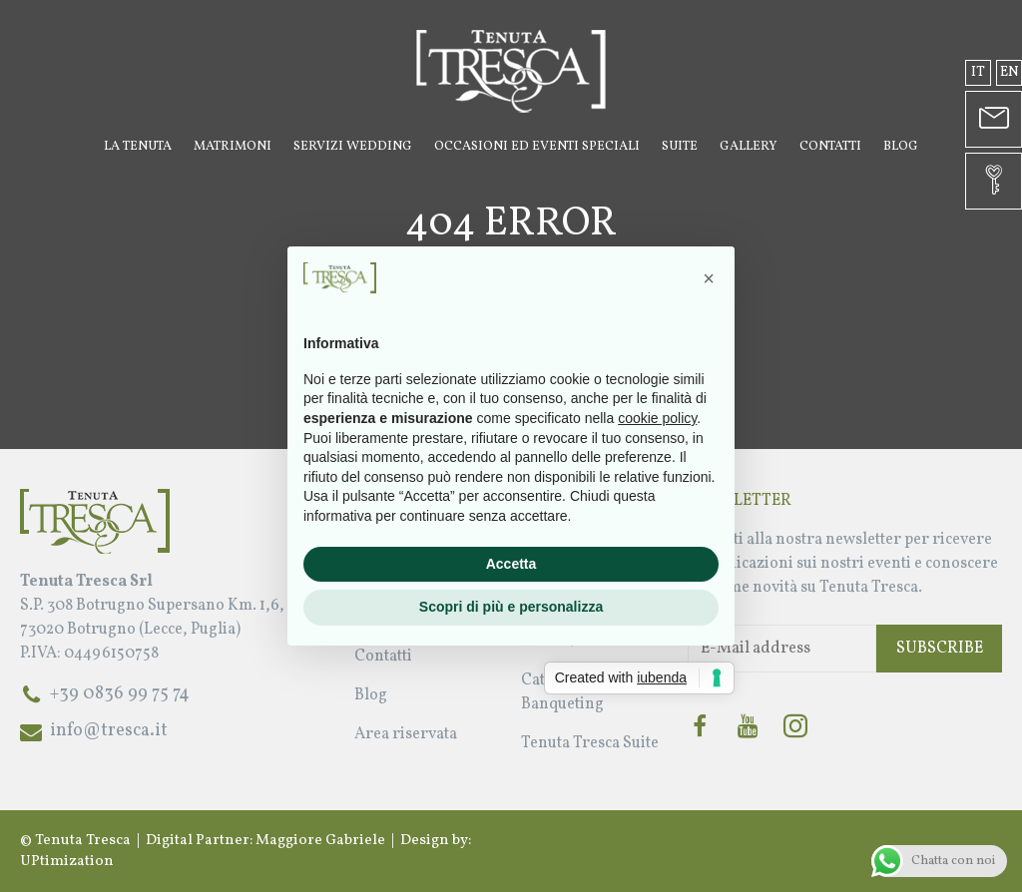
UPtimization (67, 861)
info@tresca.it (109, 730)
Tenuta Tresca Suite (590, 743)
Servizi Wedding (352, 147)
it (978, 72)
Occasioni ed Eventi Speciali (537, 147)
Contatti (830, 147)
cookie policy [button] (657, 418)
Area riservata (405, 734)
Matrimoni (232, 147)
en (1009, 72)
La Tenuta (138, 147)
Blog (900, 147)
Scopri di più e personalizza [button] (511, 607)
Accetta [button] (511, 564)
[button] (709, 278)
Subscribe (939, 649)
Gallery (748, 147)
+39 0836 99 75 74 (120, 693)
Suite (680, 147)
